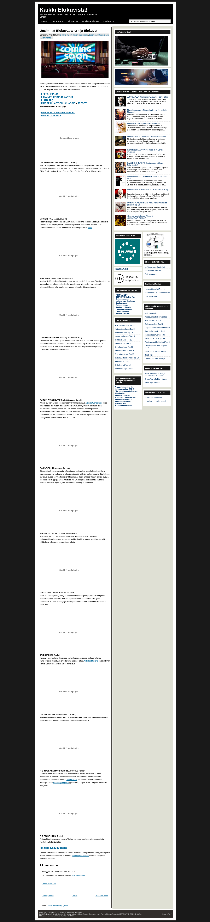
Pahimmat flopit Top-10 (124, 369)
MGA (57, 916)
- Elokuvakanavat (122, 299)
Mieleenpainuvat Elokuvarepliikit (157, 293)
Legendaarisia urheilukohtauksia (157, 328)
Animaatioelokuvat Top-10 (125, 329)
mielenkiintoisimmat (80, 35)
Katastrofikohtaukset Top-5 (155, 331)
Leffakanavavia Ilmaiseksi (155, 267)
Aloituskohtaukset (151, 313)
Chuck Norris (57, 21)
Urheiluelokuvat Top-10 (124, 347)
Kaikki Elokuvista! (64, 10)
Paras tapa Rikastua (153, 383)
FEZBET (82, 103)
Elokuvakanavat (151, 274)
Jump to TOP (167, 914)
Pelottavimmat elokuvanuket (156, 317)
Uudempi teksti (47, 896)
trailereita (92, 35)
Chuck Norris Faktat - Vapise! (156, 379)
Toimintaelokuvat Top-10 (124, 354)
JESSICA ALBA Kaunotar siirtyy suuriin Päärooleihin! (147, 97)
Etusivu (74, 896)
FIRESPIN (46, 103)
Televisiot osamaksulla (153, 271)
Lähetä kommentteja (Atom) (57, 905)
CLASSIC (70, 103)
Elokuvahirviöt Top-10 (153, 321)
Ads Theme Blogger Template (108, 914)
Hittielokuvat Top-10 (123, 365)
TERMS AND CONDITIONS (130, 914)
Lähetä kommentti (49, 884)
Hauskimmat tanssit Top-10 (155, 351)
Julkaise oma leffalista (153, 398)
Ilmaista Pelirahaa (90, 21)
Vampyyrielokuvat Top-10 (125, 336)
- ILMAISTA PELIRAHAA (125, 297)
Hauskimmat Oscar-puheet (155, 338)
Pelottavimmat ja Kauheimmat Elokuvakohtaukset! (146, 137)
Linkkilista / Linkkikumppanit (155, 401)
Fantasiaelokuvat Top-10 (124, 351)
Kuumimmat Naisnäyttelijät (155, 358)
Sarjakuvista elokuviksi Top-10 (127, 358)
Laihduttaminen (122, 311)
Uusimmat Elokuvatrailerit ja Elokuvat (68, 30)
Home (44, 21)
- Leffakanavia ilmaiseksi (125, 301)
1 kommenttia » (47, 38)
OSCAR (44, 25)
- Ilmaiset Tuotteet (122, 313)
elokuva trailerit (66, 35)
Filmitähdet (73, 21)
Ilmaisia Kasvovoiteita (53, 847)
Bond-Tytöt (149, 355)
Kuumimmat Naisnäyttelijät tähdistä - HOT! (143, 123)
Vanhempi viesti (101, 896)
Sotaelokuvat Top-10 (123, 344)
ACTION (58, 103)
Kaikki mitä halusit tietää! (125, 326)
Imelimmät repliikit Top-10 (155, 289)
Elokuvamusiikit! (151, 296)
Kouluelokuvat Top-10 (123, 340)
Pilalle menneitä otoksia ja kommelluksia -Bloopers (155, 375)
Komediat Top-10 (122, 362)
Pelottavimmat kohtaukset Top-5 (157, 342)
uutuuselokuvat (103, 35)
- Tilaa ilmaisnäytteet (123, 309)
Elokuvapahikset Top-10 (154, 324)
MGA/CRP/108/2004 (68, 916)
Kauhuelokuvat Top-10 (124, 333)
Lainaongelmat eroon (80, 856)
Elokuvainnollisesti (79, 875)
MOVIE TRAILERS (51, 115)
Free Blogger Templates (87, 914)
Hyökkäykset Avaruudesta (155, 335)
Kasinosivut (108, 21)
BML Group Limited (46, 916)
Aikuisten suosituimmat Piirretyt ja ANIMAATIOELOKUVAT (140, 217)
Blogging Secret (72, 914)
